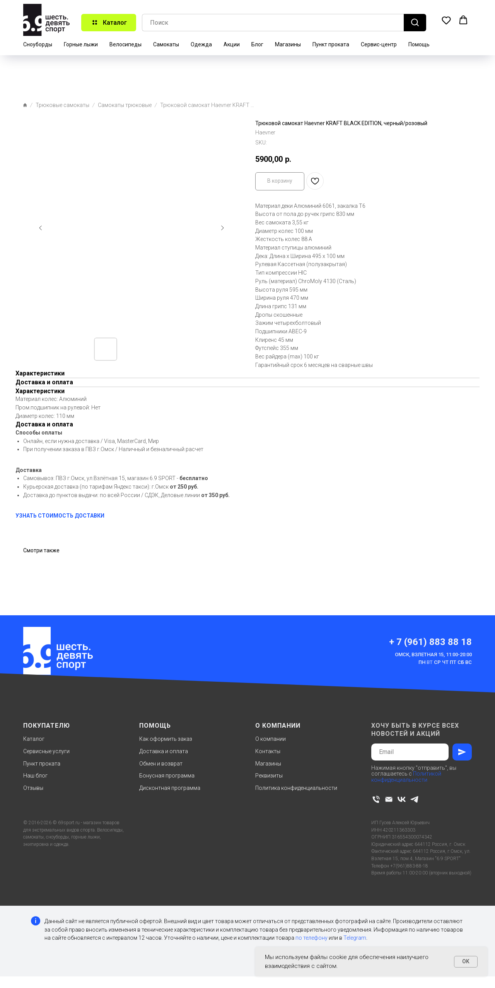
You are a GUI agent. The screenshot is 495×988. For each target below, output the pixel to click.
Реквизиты (269, 775)
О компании (270, 739)
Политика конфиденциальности (296, 788)
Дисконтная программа (169, 788)
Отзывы (33, 788)
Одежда (201, 44)
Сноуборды (37, 44)
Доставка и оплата (163, 751)
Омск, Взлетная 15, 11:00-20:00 (433, 654)
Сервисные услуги (46, 751)
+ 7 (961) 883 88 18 (430, 642)
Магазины (288, 44)
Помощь (419, 44)
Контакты (267, 751)
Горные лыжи (81, 44)
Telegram (354, 938)
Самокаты (166, 44)
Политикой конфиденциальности (406, 777)
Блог (257, 44)
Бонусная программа (167, 775)
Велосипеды (125, 44)
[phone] (376, 799)
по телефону (311, 938)
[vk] (401, 799)
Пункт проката (330, 44)
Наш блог (35, 775)
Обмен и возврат (161, 764)
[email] (389, 799)
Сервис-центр (379, 44)
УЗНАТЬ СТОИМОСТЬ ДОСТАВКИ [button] (59, 516)
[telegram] (414, 799)
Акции (232, 44)
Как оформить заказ (165, 739)
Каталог (33, 739)
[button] (446, 20)
